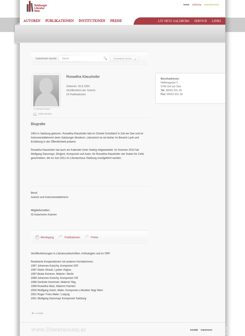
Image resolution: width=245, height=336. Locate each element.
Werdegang (47, 237)
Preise (116, 21)
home (186, 4)
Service (200, 21)
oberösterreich (211, 4)
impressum (206, 329)
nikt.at (227, 331)
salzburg (196, 4)
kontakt (194, 329)
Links (216, 21)
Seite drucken (45, 114)
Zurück (37, 313)
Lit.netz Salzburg (173, 21)
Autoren (31, 21)
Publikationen (59, 21)
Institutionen (92, 21)
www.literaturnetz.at (58, 329)
